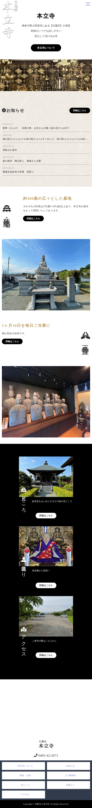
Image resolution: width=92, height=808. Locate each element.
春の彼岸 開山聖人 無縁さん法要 (22, 161)
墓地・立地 (25, 775)
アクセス (25, 794)
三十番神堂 (70, 775)
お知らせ (70, 766)
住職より (70, 785)
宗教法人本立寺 (42, 804)
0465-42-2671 (47, 755)
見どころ (25, 785)
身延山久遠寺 (10, 150)
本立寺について (46, 47)
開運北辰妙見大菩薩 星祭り (18, 172)
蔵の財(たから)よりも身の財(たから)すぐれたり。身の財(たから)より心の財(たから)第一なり (46, 139)
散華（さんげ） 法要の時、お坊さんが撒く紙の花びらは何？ (36, 128)
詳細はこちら (79, 110)
